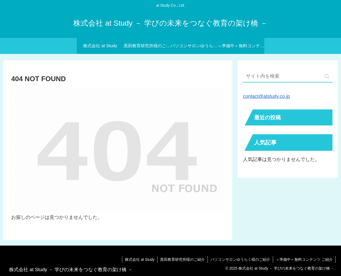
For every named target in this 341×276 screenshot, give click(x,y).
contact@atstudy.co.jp (266, 96)
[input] (287, 76)
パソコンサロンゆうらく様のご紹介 (240, 259)
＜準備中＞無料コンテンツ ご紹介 (304, 259)
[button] (327, 76)
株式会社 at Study (140, 259)
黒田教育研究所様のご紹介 (182, 259)
